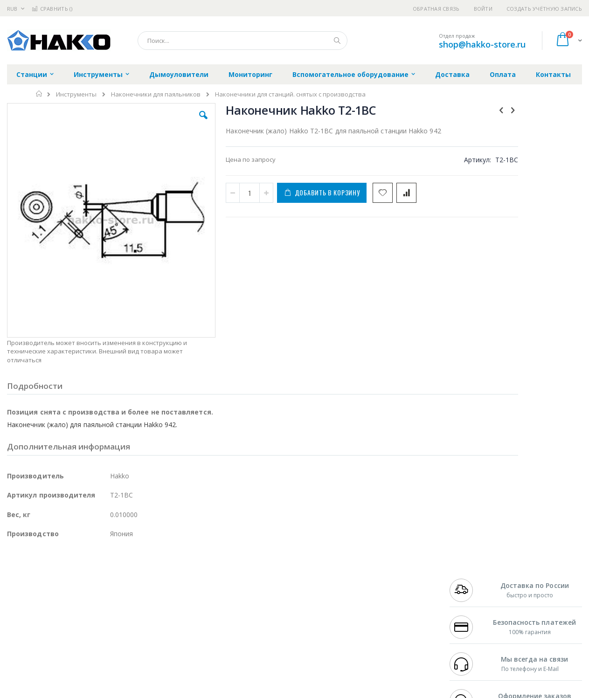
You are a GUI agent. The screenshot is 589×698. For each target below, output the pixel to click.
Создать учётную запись (544, 8)
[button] (171, 122)
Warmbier (52, 635)
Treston (18, 635)
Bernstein (21, 653)
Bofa (14, 580)
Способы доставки (378, 590)
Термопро (111, 580)
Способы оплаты (376, 608)
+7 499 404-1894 (470, 571)
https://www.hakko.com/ (154, 691)
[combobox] (242, 40)
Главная (39, 94)
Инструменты (76, 94)
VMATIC (117, 635)
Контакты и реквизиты (385, 571)
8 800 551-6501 (473, 598)
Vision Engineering (33, 617)
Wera (79, 653)
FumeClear (44, 580)
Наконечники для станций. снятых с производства (290, 94)
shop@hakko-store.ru (482, 44)
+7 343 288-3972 (470, 590)
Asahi (108, 598)
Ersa (40, 571)
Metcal (78, 580)
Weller (105, 571)
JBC (59, 571)
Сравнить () (52, 8)
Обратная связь (436, 8)
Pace (80, 571)
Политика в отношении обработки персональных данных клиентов (255, 613)
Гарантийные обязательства (247, 571)
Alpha (56, 598)
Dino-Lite (80, 617)
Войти (483, 8)
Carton (111, 617)
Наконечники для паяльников (156, 94)
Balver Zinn (23, 598)
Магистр (147, 580)
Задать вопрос (225, 635)
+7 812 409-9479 (470, 580)
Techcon (86, 635)
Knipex (53, 653)
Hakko (16, 571)
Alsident (134, 571)
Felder (82, 598)
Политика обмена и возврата (247, 590)
